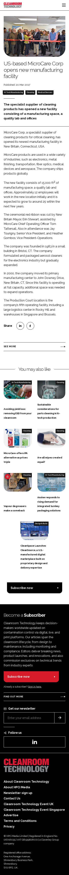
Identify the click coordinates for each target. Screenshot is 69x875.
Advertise (11, 815)
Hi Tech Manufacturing (13, 92)
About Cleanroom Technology (26, 781)
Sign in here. (35, 686)
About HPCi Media (17, 787)
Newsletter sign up (18, 793)
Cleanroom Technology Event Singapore (34, 809)
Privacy (9, 826)
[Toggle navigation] (64, 5)
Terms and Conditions (20, 821)
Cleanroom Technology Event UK (29, 804)
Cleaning (30, 92)
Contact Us (12, 798)
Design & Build (41, 523)
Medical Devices (45, 92)
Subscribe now (22, 588)
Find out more (13, 696)
